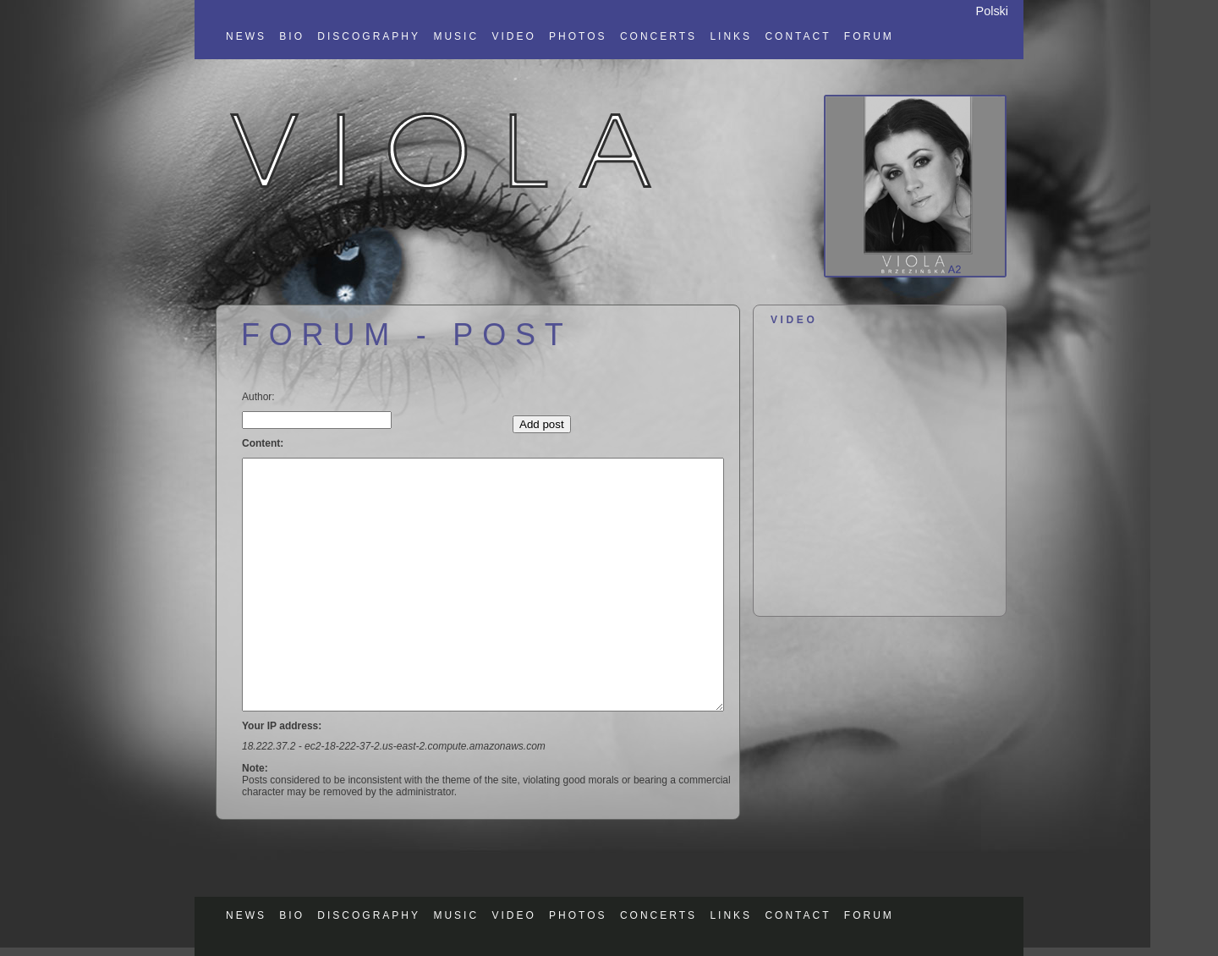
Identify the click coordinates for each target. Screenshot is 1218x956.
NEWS (246, 36)
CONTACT (798, 36)
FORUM (869, 36)
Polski (992, 11)
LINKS (731, 36)
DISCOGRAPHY (368, 36)
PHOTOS (577, 36)
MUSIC (456, 36)
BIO (291, 36)
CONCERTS (658, 36)
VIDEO (513, 36)
